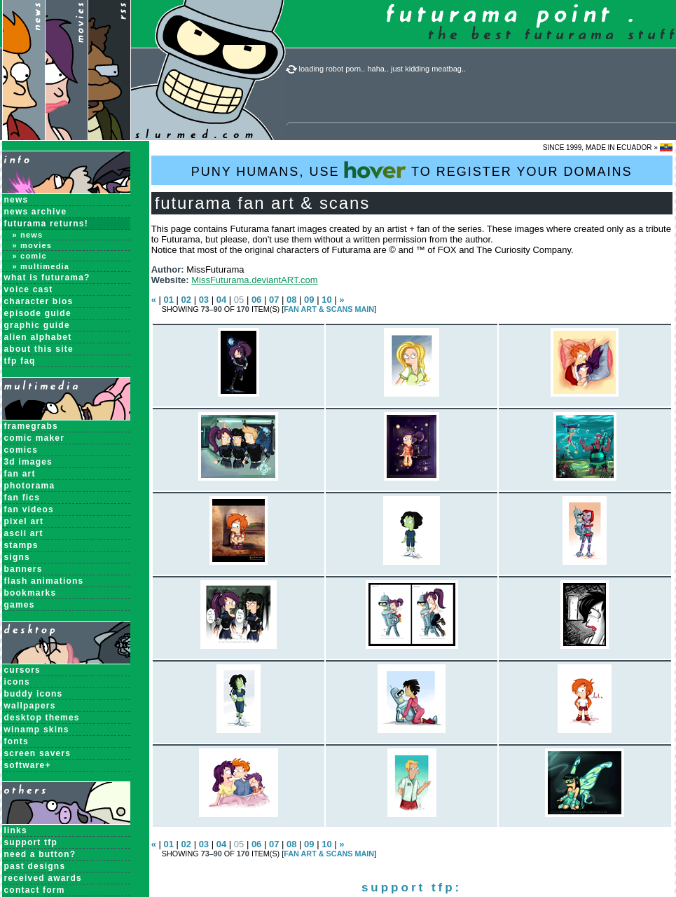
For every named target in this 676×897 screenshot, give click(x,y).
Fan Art (20, 474)
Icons (17, 682)
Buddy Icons (33, 694)
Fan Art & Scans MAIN (329, 309)
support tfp (31, 842)
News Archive (35, 212)
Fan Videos (29, 509)
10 (326, 299)
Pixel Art (24, 521)
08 (291, 299)
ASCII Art (23, 533)
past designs (35, 866)
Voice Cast (28, 289)
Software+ (27, 765)
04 (221, 299)
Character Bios (39, 301)
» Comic (30, 256)
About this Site (39, 349)
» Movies (33, 245)
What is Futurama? (47, 277)
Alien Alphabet (38, 337)
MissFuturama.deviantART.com (254, 280)
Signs (17, 557)
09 (309, 299)
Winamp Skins (36, 729)
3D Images (28, 462)
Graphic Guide (37, 325)
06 (256, 299)
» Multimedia (41, 266)
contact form (34, 890)
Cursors (22, 670)
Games (19, 605)
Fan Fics (22, 497)
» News (28, 235)
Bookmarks (30, 593)
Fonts (16, 741)
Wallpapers (30, 706)
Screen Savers (37, 753)
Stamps (21, 545)
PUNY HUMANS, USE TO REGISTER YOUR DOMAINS (412, 170)
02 (186, 299)
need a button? (40, 854)
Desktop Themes (42, 718)
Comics (21, 450)
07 (274, 299)
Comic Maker (34, 438)
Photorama (29, 486)
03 (204, 299)
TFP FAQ (20, 361)
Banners (23, 569)
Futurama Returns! (46, 223)
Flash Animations (44, 581)
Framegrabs (31, 426)
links (15, 830)
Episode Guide (37, 313)
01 (168, 299)
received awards (43, 878)
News (16, 200)
